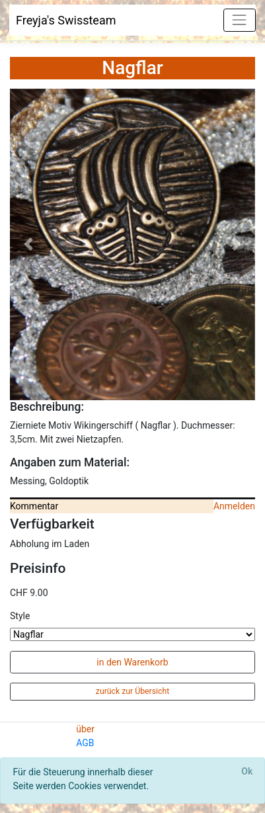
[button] (28, 244)
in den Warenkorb (132, 662)
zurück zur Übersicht (132, 691)
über (85, 729)
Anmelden (234, 506)
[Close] (247, 772)
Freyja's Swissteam (66, 20)
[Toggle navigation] (239, 20)
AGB (85, 743)
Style (20, 616)
